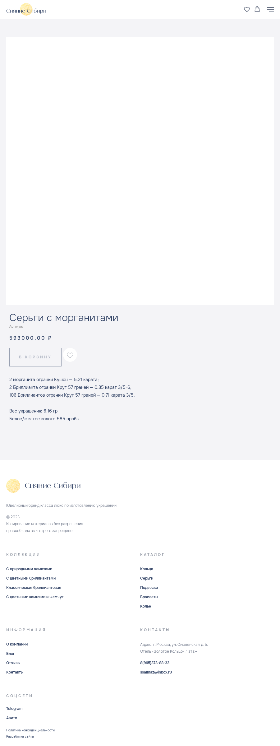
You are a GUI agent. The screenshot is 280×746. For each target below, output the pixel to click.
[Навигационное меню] (270, 9)
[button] (247, 9)
